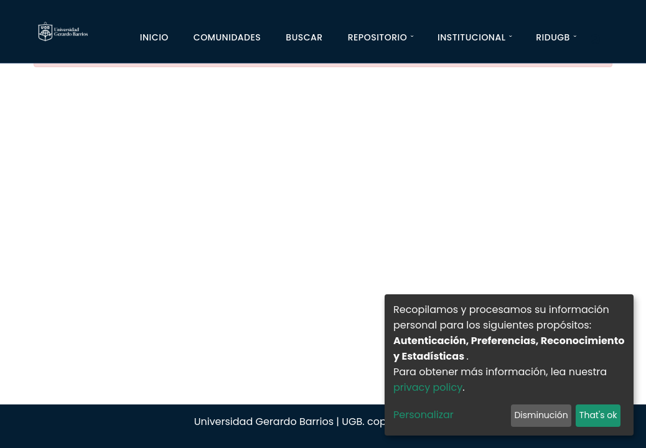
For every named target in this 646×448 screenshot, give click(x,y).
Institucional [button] (471, 37)
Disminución (541, 415)
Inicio (154, 37)
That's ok (598, 415)
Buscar (304, 37)
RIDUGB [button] (553, 37)
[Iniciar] (600, 40)
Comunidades (227, 37)
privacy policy (427, 387)
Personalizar (423, 415)
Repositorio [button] (378, 37)
